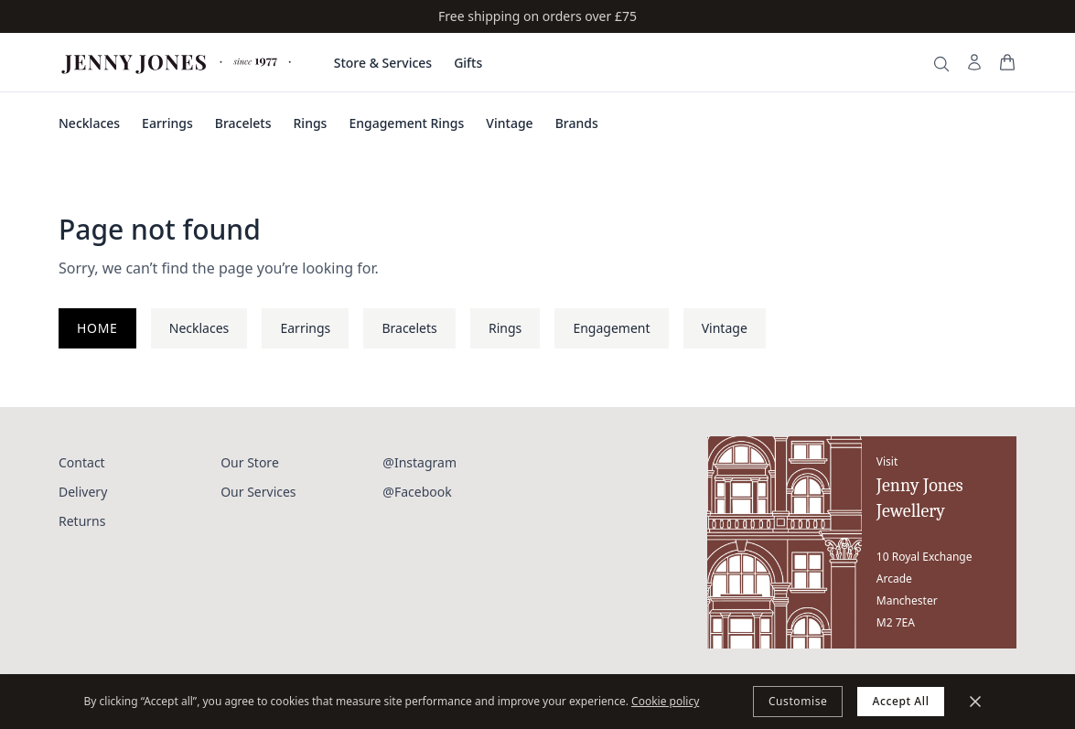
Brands (576, 123)
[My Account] (974, 62)
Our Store (249, 462)
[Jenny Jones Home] (178, 62)
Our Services (258, 491)
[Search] (941, 64)
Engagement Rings (406, 123)
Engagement (611, 328)
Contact (82, 462)
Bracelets (243, 123)
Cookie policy (665, 701)
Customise (798, 701)
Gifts (468, 62)
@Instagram (419, 462)
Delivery (83, 491)
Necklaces (89, 123)
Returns (82, 521)
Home (97, 328)
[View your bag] (1007, 62)
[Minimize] (975, 701)
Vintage (509, 123)
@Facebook (416, 491)
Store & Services (383, 62)
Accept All (900, 701)
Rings (311, 123)
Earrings (167, 123)
